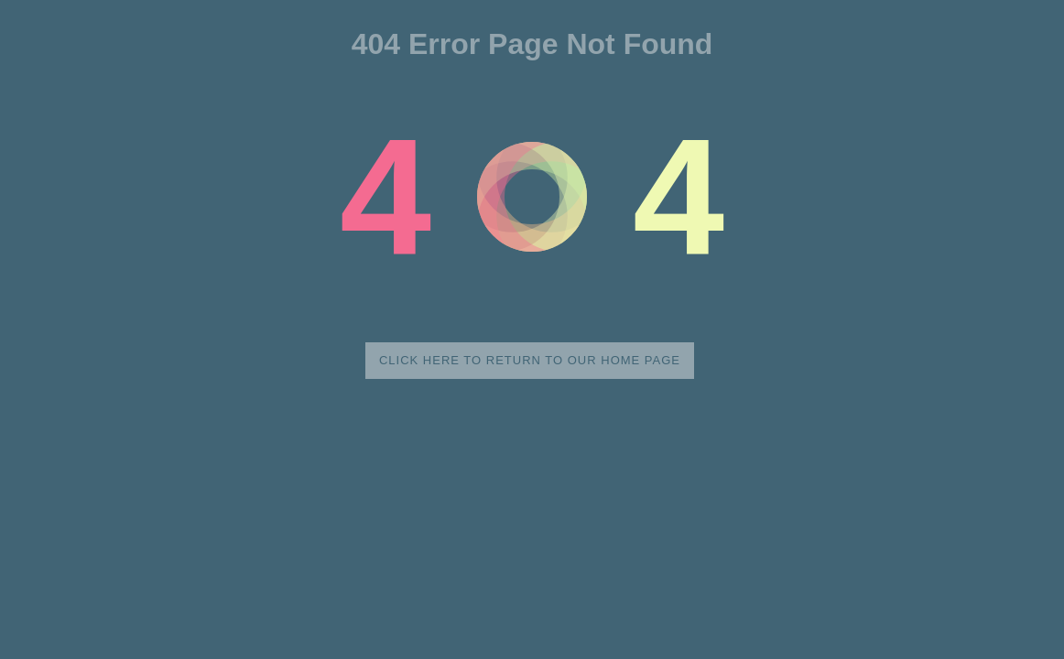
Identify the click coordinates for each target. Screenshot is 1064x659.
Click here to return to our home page (529, 360)
